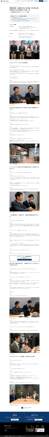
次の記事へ (29, 407)
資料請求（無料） (14, 419)
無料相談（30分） (38, 419)
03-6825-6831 (37, 0)
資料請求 (45, 1)
